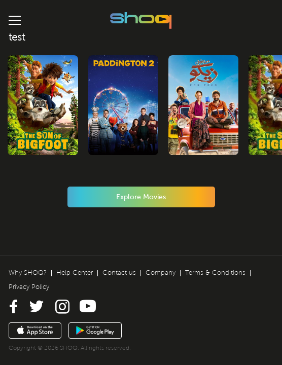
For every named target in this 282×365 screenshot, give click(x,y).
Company (160, 272)
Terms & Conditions (215, 272)
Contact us (119, 272)
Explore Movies (141, 197)
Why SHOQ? (28, 272)
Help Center (74, 272)
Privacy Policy (29, 286)
